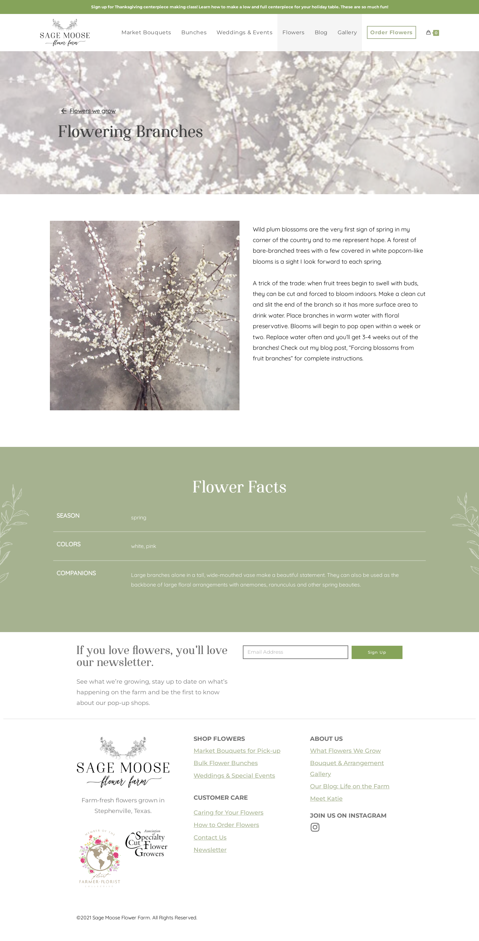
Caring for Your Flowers (228, 812)
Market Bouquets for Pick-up (237, 750)
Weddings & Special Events (234, 775)
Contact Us (210, 837)
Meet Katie (326, 798)
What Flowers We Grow (345, 750)
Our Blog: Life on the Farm (350, 786)
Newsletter (210, 850)
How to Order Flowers (226, 825)
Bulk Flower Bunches (226, 763)
